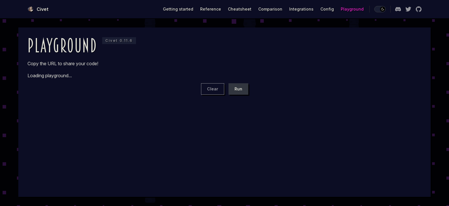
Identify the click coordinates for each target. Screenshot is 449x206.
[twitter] (408, 9)
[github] (418, 9)
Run (238, 88)
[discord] (398, 9)
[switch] (380, 9)
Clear (212, 88)
